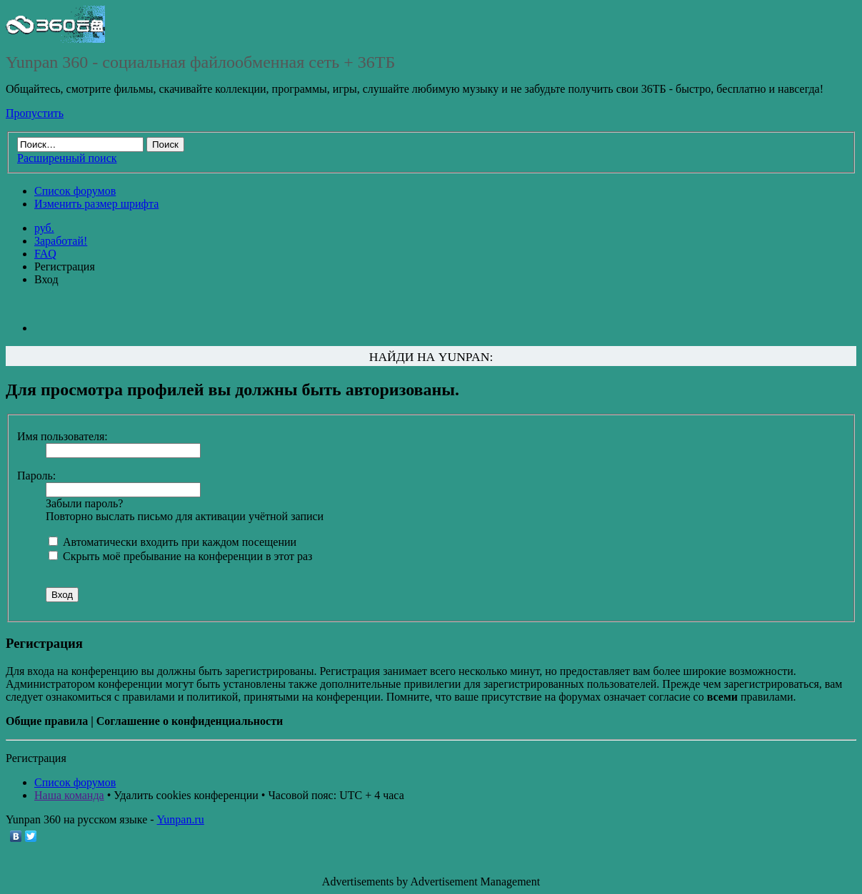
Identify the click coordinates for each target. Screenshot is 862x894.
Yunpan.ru (180, 819)
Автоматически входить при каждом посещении (172, 542)
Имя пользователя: (62, 436)
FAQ (45, 254)
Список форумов (75, 191)
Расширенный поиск (67, 158)
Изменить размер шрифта (96, 204)
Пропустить (35, 113)
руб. (44, 228)
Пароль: (36, 475)
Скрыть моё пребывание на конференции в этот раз (180, 556)
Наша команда (69, 795)
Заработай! (60, 241)
